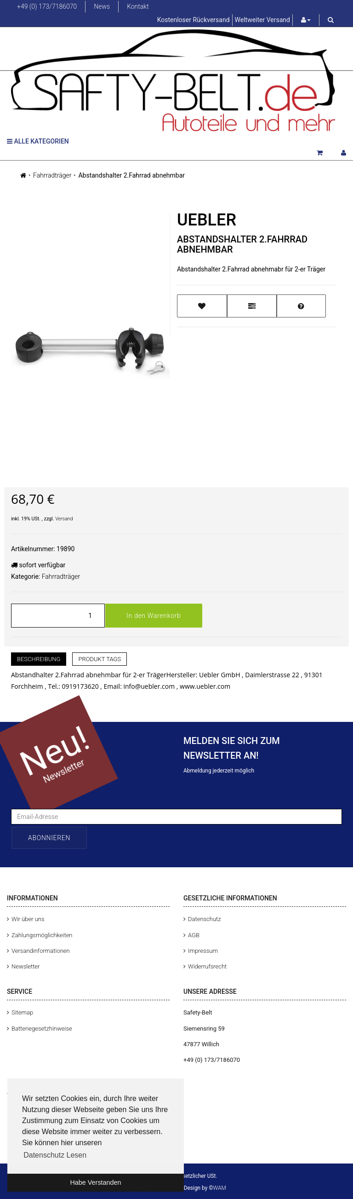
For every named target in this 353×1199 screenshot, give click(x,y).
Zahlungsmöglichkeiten (42, 935)
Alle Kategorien (38, 141)
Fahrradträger (52, 175)
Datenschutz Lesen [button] (54, 1155)
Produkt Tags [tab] (99, 659)
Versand (64, 519)
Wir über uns (28, 919)
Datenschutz (204, 919)
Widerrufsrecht (207, 966)
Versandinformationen (40, 950)
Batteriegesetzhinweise (41, 1028)
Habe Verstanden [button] (95, 1182)
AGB (193, 935)
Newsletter (25, 966)
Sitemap (22, 1012)
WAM (219, 1188)
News (102, 6)
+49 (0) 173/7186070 (47, 6)
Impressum (203, 950)
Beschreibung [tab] (38, 659)
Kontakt (138, 6)
